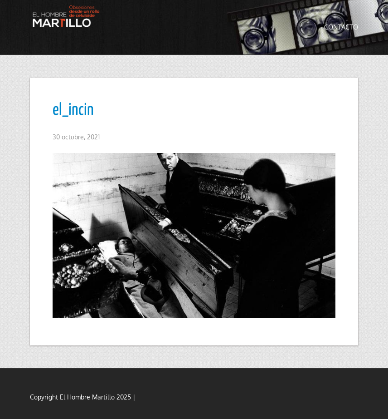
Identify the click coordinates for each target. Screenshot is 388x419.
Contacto (341, 27)
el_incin (73, 110)
